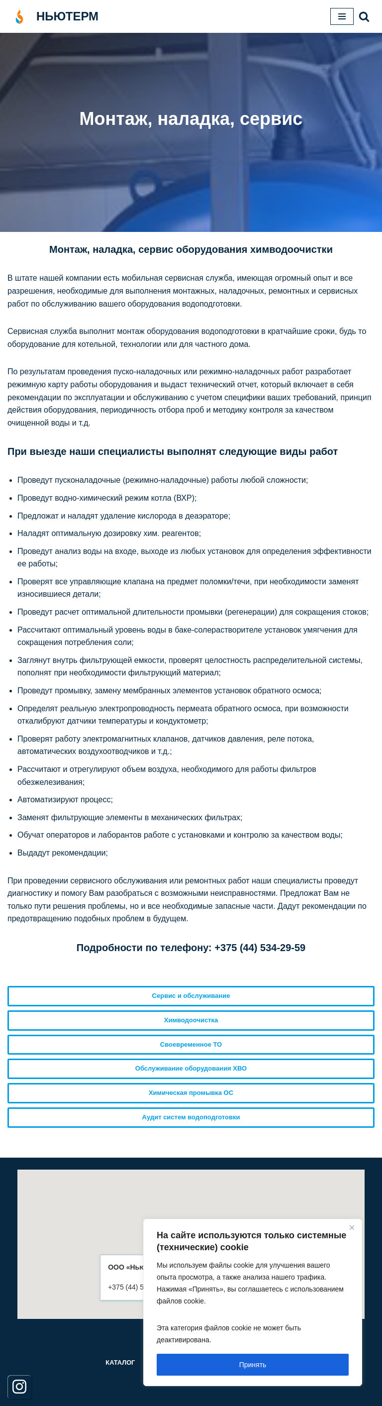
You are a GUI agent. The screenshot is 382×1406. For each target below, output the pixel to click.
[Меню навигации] (342, 16)
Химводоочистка (191, 1020)
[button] (364, 16)
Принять (253, 1365)
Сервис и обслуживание (191, 995)
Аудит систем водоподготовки (191, 1117)
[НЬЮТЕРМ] (52, 16)
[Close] (352, 1227)
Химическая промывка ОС (191, 1092)
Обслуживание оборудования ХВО (191, 1068)
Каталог (120, 1362)
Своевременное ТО (191, 1044)
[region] (252, 1302)
